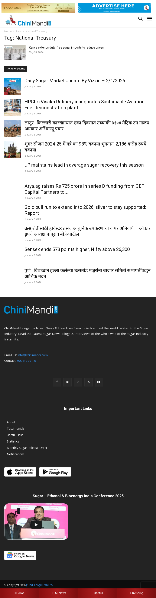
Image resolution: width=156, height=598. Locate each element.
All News (58, 593)
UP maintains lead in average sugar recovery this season (84, 165)
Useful (97, 593)
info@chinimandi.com (33, 355)
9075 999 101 (27, 360)
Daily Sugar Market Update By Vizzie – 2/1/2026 (75, 80)
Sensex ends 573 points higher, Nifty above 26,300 (77, 249)
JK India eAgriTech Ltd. (39, 585)
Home (8, 31)
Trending (136, 593)
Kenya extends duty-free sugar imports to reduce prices (66, 47)
